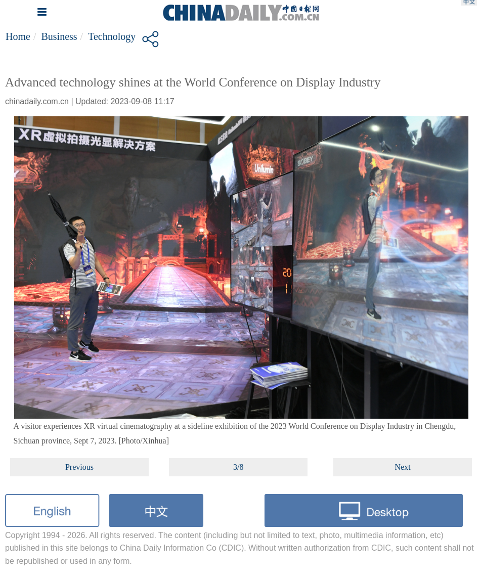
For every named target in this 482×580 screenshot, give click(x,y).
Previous (79, 467)
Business (59, 36)
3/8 (238, 467)
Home (18, 36)
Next (403, 467)
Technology (112, 36)
